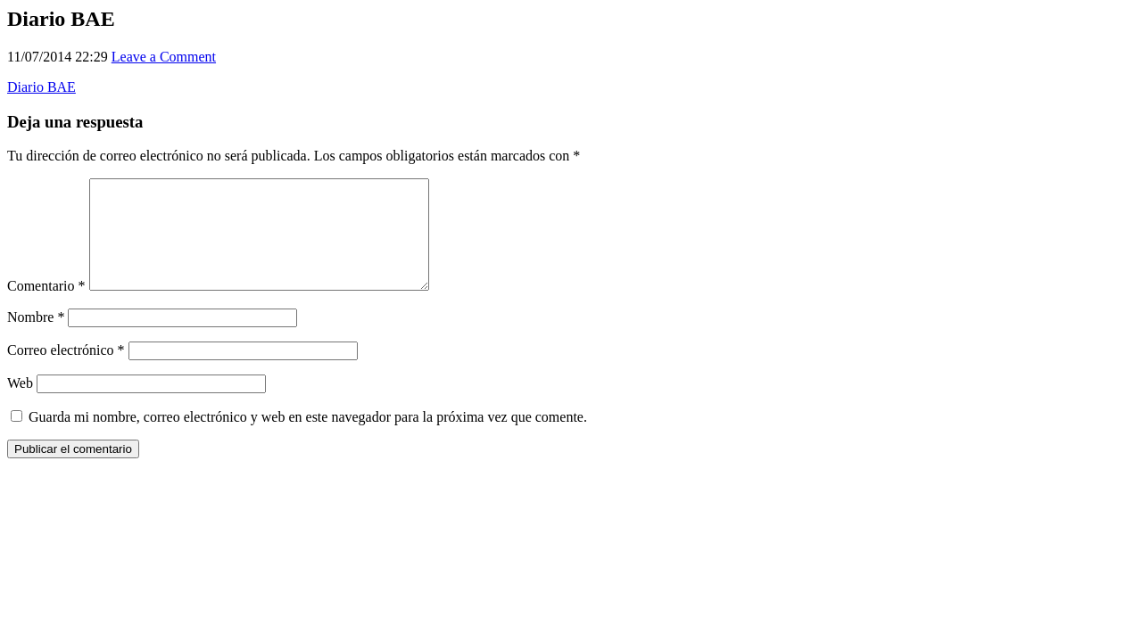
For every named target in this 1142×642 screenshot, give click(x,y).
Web (20, 404)
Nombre (35, 338)
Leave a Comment (164, 56)
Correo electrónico (66, 371)
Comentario (46, 307)
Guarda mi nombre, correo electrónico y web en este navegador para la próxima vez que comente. (308, 438)
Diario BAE (41, 87)
